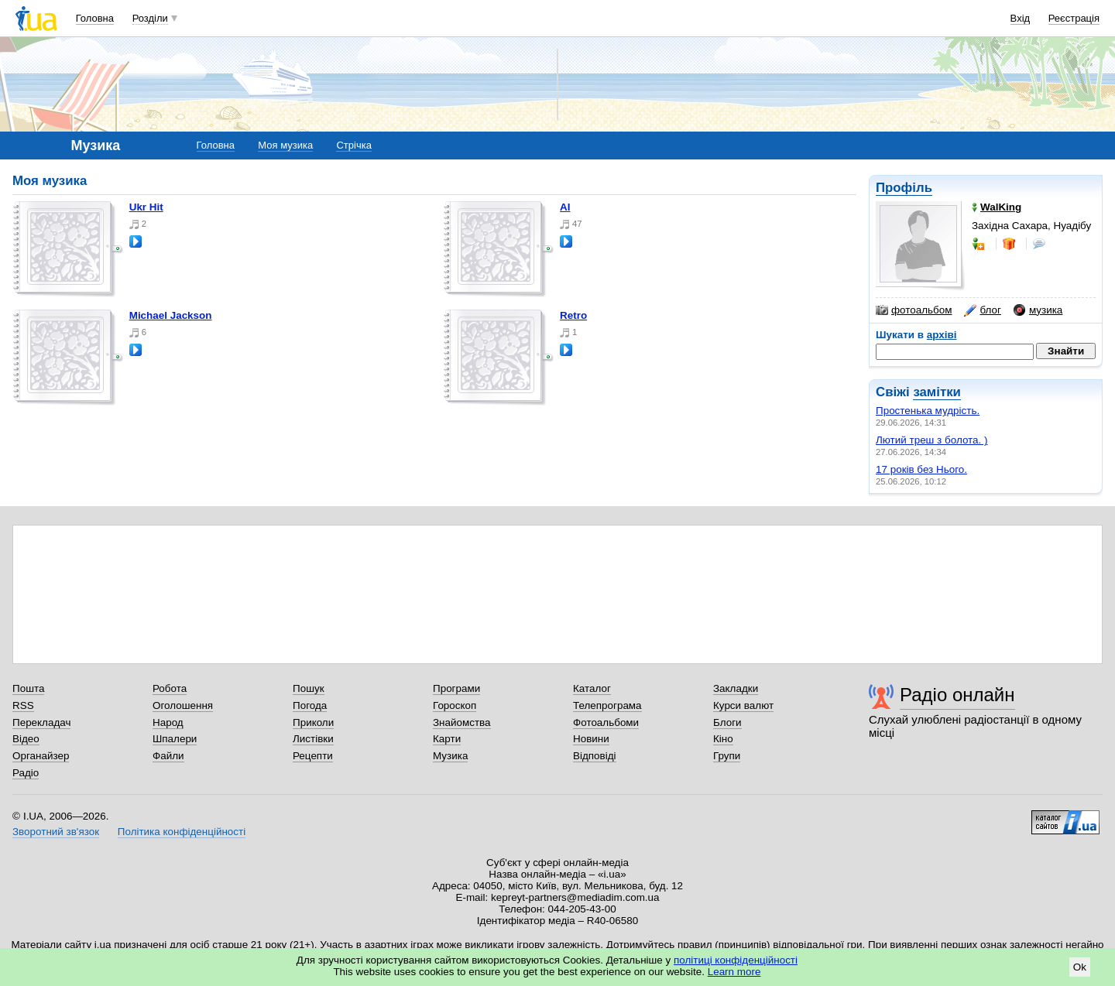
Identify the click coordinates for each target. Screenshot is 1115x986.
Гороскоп (454, 705)
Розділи (150, 18)
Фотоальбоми (606, 722)
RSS (23, 705)
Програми (456, 688)
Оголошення (183, 705)
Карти (447, 739)
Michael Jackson (170, 315)
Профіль (904, 187)
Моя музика (285, 145)
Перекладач (41, 722)
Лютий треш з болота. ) (931, 440)
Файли (168, 756)
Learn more (734, 971)
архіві (942, 335)
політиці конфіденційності (736, 960)
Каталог (592, 688)
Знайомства (462, 722)
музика (1038, 310)
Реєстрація (1074, 18)
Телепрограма (607, 705)
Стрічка (353, 145)
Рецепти (313, 756)
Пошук (308, 688)
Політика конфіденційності (181, 831)
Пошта (28, 688)
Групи (726, 756)
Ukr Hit (146, 207)
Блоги (727, 722)
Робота (170, 688)
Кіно (723, 739)
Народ (168, 722)
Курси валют (743, 705)
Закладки (735, 688)
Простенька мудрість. (927, 410)
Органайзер (40, 756)
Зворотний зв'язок (55, 831)
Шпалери (175, 739)
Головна (95, 18)
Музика (450, 756)
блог (982, 310)
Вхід (1020, 18)
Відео (25, 739)
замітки (937, 392)
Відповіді (594, 756)
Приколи (313, 722)
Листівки (313, 739)
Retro (573, 315)
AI (565, 207)
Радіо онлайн (957, 694)
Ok (1079, 967)
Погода (310, 705)
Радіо (25, 773)
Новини (591, 739)
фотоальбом (914, 310)
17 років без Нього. (921, 469)
